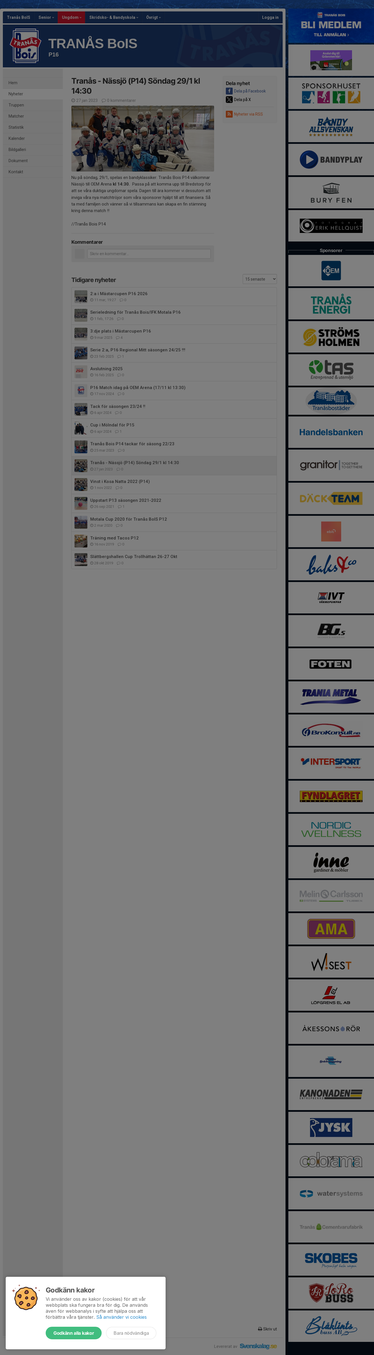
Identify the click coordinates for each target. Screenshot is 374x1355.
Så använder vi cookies (121, 1317)
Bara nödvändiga (131, 1333)
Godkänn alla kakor (73, 1333)
